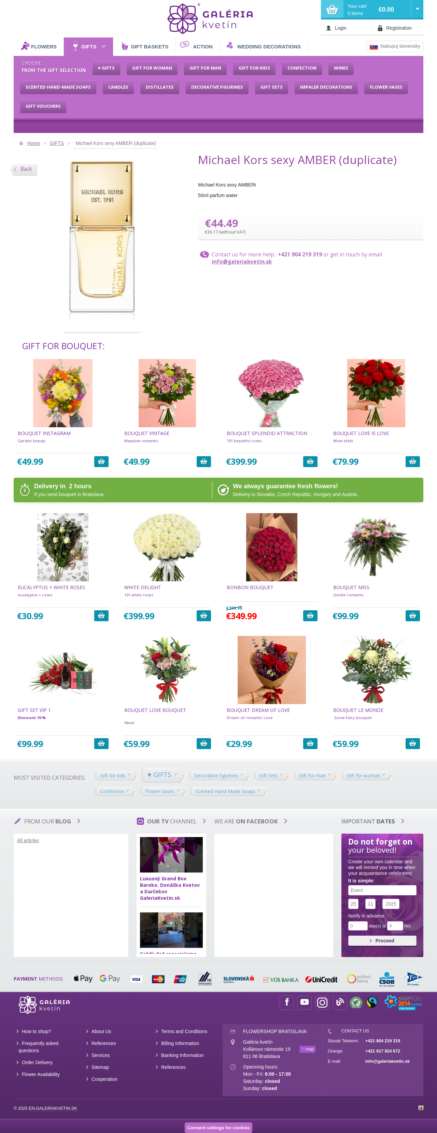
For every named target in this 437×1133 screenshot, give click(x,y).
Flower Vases (159, 791)
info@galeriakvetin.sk (242, 261)
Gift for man (312, 775)
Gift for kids (113, 775)
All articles (28, 840)
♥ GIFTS (159, 774)
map (310, 1049)
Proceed (381, 940)
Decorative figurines (216, 775)
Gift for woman (363, 775)
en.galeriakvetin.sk (53, 1108)
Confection (112, 791)
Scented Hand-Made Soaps (225, 791)
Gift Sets (268, 775)
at (384, 926)
